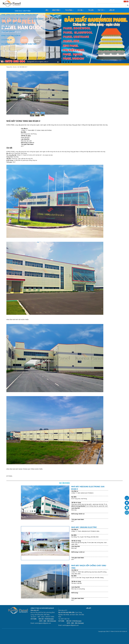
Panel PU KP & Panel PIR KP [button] (11, 23)
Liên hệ (111, 10)
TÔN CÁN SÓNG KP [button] (8, 31)
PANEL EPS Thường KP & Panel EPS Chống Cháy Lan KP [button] (22, 19)
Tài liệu (91, 10)
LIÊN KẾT (88, 608)
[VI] (125, 1)
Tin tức (101, 10)
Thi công (68, 10)
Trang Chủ (9, 67)
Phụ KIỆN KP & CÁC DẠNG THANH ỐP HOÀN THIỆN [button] (19, 44)
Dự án (80, 10)
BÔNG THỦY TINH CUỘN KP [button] (11, 35)
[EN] (127, 1)
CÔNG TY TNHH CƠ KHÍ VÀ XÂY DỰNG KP (42, 608)
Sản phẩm (56, 10)
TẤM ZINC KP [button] (6, 27)
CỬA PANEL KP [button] (6, 40)
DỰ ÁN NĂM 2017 (22, 67)
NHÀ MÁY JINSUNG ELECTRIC (84, 527)
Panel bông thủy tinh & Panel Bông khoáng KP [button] (19, 15)
